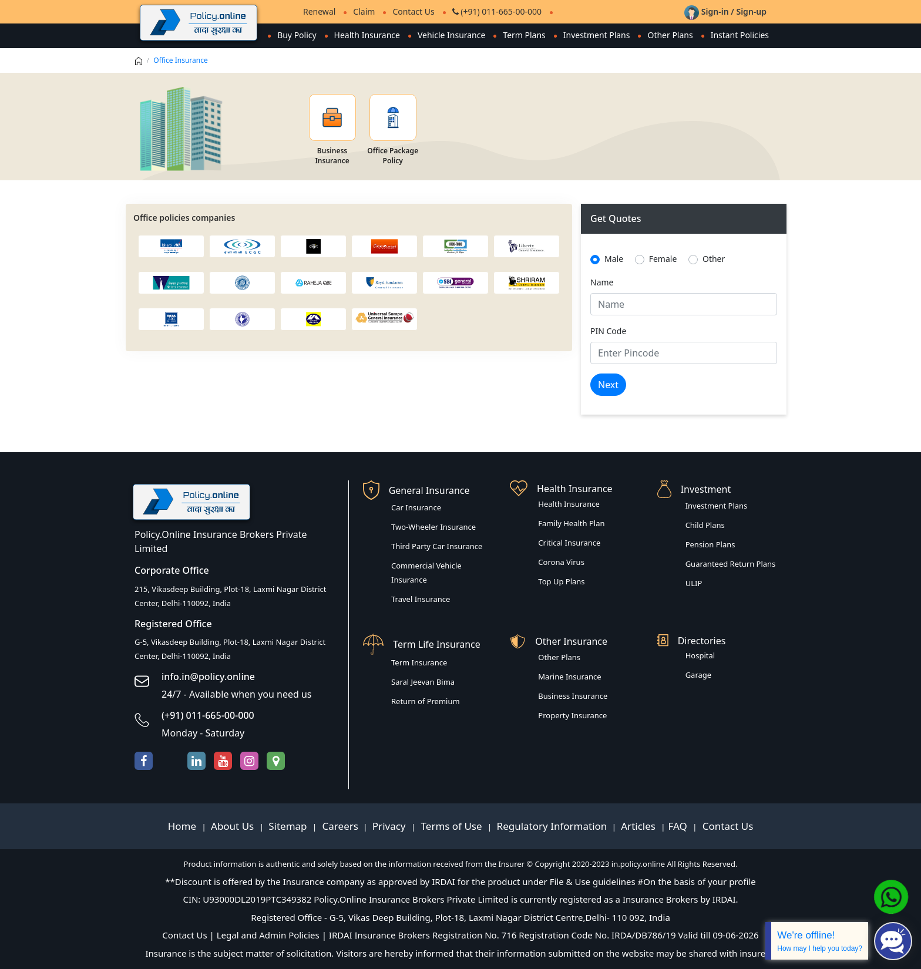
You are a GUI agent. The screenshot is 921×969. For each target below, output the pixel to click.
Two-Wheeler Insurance (433, 526)
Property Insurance (572, 715)
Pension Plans (710, 544)
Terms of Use (451, 826)
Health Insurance (366, 35)
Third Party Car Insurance (436, 546)
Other (713, 258)
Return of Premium (425, 701)
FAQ (679, 826)
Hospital (700, 655)
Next (608, 384)
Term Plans (524, 35)
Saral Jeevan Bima (423, 682)
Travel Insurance (420, 599)
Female (663, 258)
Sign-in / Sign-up (725, 11)
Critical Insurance (569, 542)
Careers (339, 826)
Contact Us (413, 11)
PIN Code (608, 331)
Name (601, 282)
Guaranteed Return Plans (730, 563)
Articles (639, 826)
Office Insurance (180, 60)
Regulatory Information (552, 826)
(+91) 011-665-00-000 (497, 11)
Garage (698, 674)
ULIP (693, 583)
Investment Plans (596, 35)
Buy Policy (296, 35)
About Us (234, 826)
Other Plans (670, 35)
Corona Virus (561, 562)
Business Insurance (572, 696)
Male (613, 258)
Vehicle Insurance (451, 35)
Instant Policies (740, 35)
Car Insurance (416, 507)
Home (183, 826)
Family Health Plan (571, 523)
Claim (364, 11)
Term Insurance (419, 662)
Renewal (319, 11)
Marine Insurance (569, 676)
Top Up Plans (561, 581)
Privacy (390, 826)
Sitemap (289, 826)
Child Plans (705, 525)
